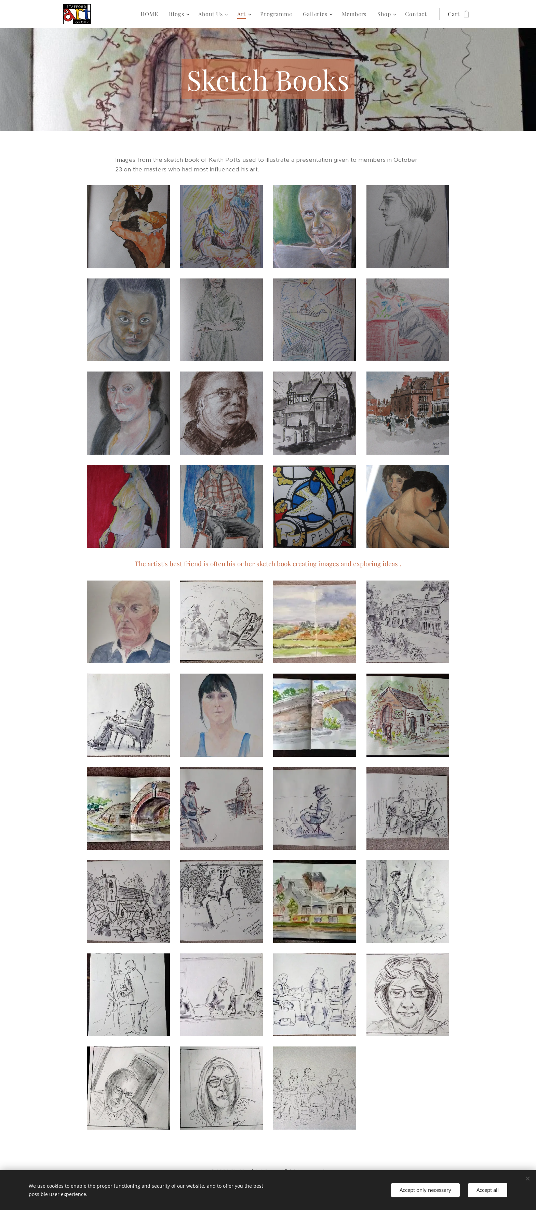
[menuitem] (151, 14)
